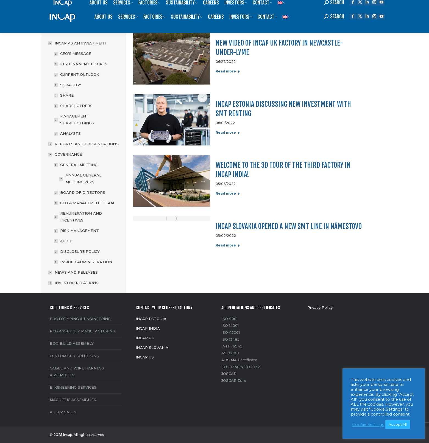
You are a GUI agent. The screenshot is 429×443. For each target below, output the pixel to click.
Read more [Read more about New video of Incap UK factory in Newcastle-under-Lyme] (228, 71)
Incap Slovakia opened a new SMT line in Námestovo (289, 226)
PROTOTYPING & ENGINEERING (80, 318)
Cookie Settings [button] (368, 424)
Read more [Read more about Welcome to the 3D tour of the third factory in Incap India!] (228, 193)
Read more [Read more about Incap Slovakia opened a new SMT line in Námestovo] (228, 245)
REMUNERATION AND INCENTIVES (81, 216)
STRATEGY (70, 85)
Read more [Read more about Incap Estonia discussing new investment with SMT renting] (228, 132)
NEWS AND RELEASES (76, 272)
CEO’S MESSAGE (75, 53)
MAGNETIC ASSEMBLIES (73, 399)
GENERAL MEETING (76, 164)
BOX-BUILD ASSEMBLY (72, 343)
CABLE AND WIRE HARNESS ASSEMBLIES (77, 371)
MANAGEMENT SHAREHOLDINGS (77, 119)
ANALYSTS (70, 133)
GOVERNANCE (65, 154)
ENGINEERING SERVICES (73, 387)
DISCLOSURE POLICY (80, 251)
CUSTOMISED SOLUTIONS (74, 356)
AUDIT (66, 241)
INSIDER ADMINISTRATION (86, 262)
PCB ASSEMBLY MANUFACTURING (82, 331)
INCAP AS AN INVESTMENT (78, 43)
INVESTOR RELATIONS (76, 283)
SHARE (67, 95)
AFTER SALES (63, 412)
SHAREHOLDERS (76, 105)
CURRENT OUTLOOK (79, 74)
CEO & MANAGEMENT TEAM (87, 203)
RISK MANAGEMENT (79, 230)
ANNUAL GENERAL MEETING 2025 (83, 178)
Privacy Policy (320, 307)
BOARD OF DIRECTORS (82, 192)
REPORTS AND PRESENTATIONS (86, 144)
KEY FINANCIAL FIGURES (83, 64)
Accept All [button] (398, 424)
